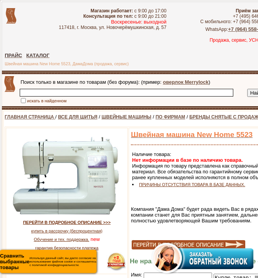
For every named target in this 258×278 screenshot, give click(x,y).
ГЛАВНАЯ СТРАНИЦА (30, 117)
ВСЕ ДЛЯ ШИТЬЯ (77, 117)
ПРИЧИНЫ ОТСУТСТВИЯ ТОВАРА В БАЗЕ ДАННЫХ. (192, 184)
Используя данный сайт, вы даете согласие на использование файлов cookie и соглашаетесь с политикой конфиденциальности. (48, 261)
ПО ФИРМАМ (170, 117)
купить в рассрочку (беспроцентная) (67, 231)
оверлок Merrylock (186, 82)
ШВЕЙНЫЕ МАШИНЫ (126, 117)
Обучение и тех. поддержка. (61, 239)
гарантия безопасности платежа (66, 248)
